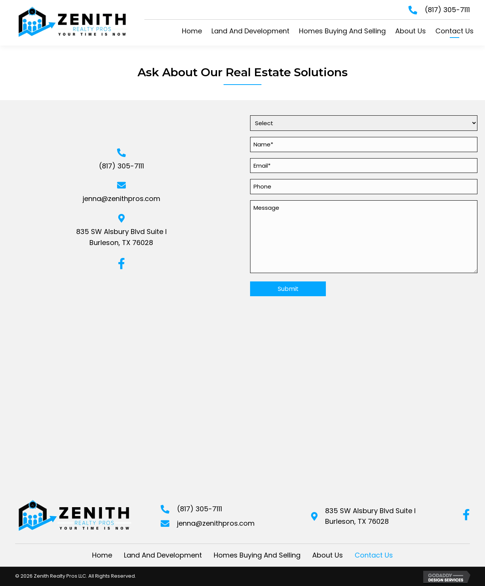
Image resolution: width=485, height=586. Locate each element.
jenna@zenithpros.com (121, 198)
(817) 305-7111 (447, 9)
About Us (327, 555)
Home (102, 555)
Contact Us (374, 555)
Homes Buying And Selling (257, 555)
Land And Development (163, 555)
